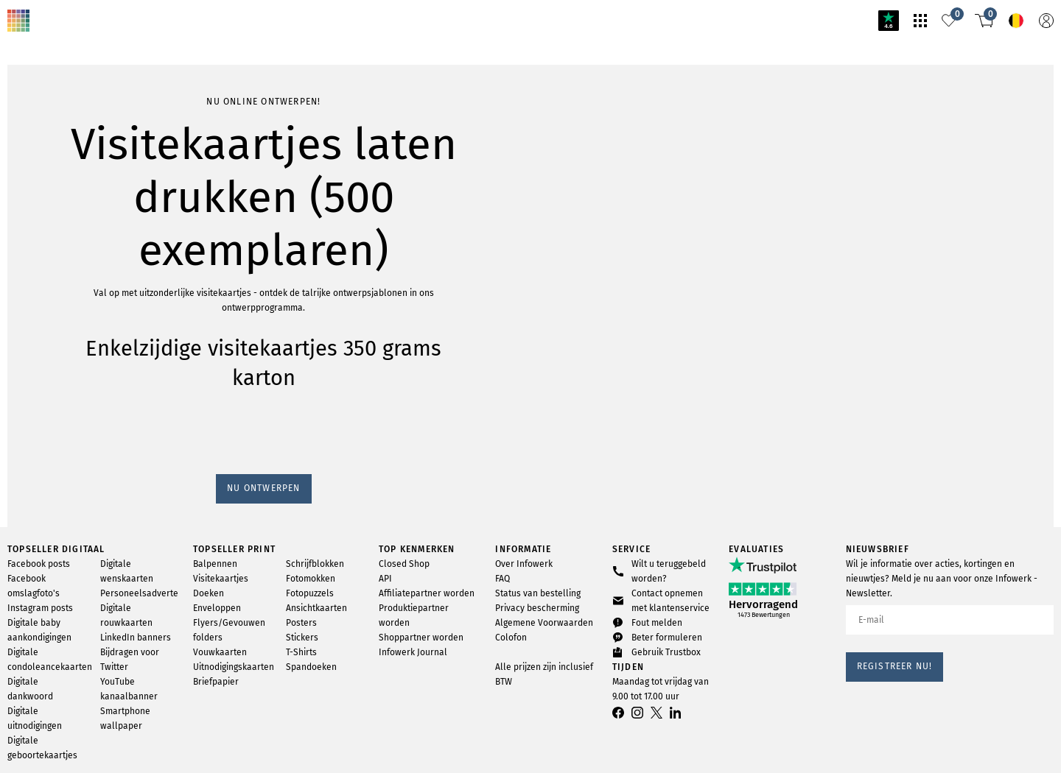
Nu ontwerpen (42, 195)
